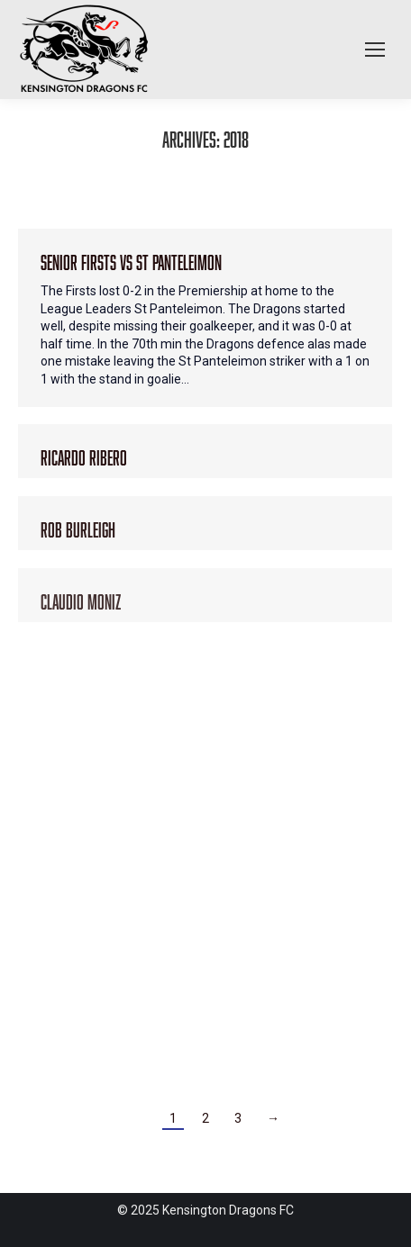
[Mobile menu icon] (375, 50)
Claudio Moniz (81, 599)
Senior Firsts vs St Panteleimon (131, 260)
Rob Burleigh (78, 527)
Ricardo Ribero (84, 455)
